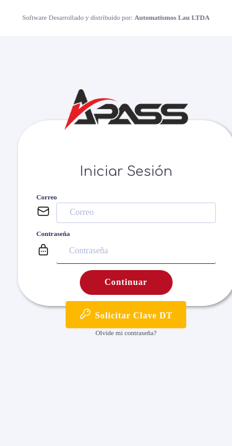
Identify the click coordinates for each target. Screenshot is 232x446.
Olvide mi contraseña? (126, 332)
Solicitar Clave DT (125, 314)
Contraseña (53, 233)
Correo (47, 197)
